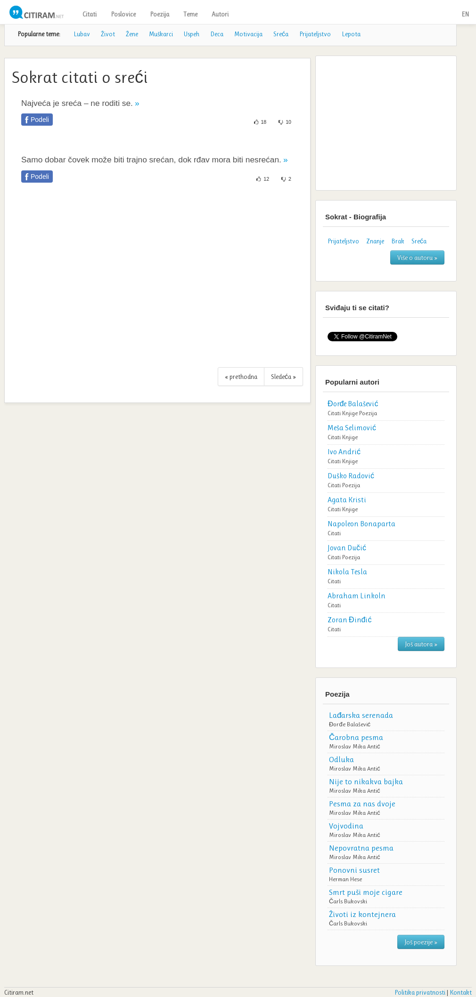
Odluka (341, 759)
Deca (216, 34)
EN (465, 14)
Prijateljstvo (315, 34)
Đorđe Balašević (349, 724)
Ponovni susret (354, 870)
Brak (397, 241)
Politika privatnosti (419, 992)
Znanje (375, 241)
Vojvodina (346, 825)
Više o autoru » (417, 257)
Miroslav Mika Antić (354, 746)
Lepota (351, 34)
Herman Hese (345, 879)
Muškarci (161, 34)
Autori (220, 14)
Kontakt (461, 992)
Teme (190, 14)
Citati (89, 14)
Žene (132, 34)
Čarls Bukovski (348, 901)
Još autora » (421, 644)
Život (108, 34)
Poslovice (123, 14)
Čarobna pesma (356, 737)
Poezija (159, 14)
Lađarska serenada (361, 715)
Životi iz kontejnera (362, 914)
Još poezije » (420, 942)
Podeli (40, 119)
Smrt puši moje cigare (365, 892)
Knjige (350, 413)
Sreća (280, 34)
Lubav (82, 34)
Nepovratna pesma (361, 847)
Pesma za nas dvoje (362, 803)
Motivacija (248, 34)
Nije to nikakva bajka (366, 781)
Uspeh (191, 34)
